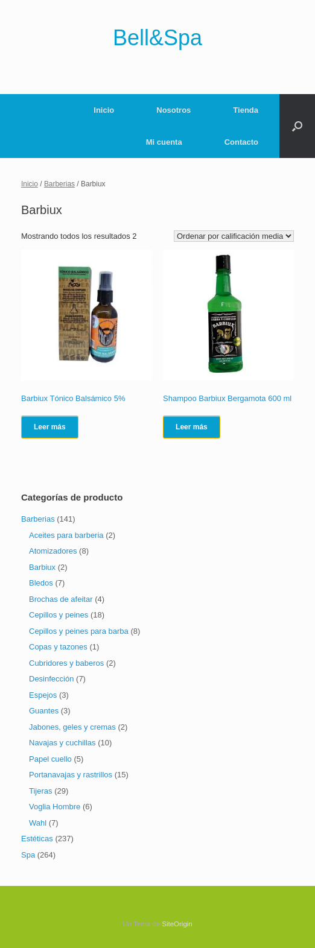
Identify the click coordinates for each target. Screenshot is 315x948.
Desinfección (51, 678)
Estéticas (37, 838)
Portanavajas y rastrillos (70, 774)
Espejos (43, 695)
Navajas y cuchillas (62, 742)
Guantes (44, 710)
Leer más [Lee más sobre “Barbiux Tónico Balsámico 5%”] (50, 427)
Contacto (241, 142)
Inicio (104, 110)
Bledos (41, 582)
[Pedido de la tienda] (234, 236)
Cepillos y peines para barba (79, 631)
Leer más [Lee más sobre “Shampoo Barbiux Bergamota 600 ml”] (192, 427)
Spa (28, 854)
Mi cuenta (164, 142)
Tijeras (40, 790)
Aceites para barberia (66, 535)
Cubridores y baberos (66, 663)
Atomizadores (53, 550)
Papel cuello (50, 758)
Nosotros (173, 110)
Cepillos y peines (58, 614)
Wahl (37, 822)
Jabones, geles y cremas (72, 727)
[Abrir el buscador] (297, 126)
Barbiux (42, 567)
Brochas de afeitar (61, 599)
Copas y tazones (58, 646)
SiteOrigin (177, 923)
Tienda (245, 110)
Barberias (59, 184)
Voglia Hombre (54, 806)
